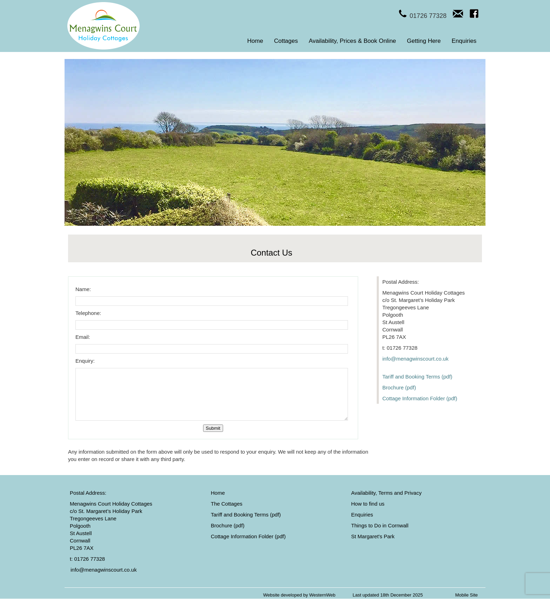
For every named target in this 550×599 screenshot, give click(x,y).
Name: (83, 289)
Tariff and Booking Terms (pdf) (417, 377)
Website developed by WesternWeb (299, 595)
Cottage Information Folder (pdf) (419, 398)
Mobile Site (466, 595)
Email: (82, 337)
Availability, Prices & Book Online (352, 41)
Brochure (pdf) (399, 387)
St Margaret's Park (373, 536)
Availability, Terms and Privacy (386, 493)
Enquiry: (85, 361)
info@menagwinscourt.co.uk (415, 359)
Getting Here (424, 41)
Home (255, 41)
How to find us (367, 504)
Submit (213, 428)
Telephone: (88, 313)
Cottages (286, 41)
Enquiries (464, 41)
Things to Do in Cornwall (379, 525)
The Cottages (226, 504)
